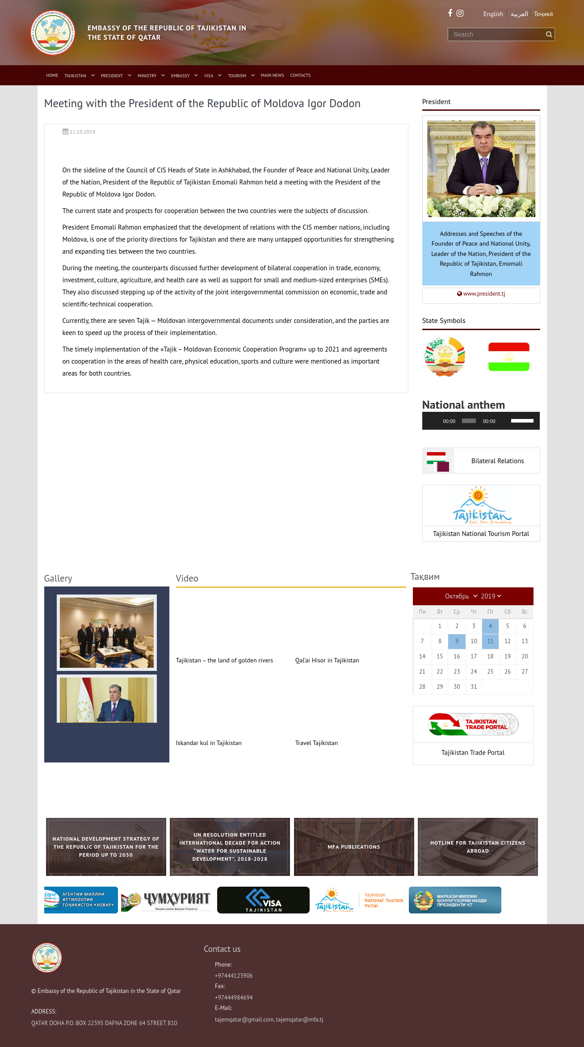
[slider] (469, 421)
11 (490, 641)
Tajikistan (75, 76)
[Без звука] (504, 420)
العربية (519, 14)
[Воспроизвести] (433, 420)
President (112, 76)
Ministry (147, 76)
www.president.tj (481, 293)
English (493, 14)
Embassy (180, 76)
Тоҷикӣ (543, 14)
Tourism (237, 76)
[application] (481, 421)
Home (52, 75)
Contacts (300, 75)
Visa (209, 76)
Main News (272, 75)
